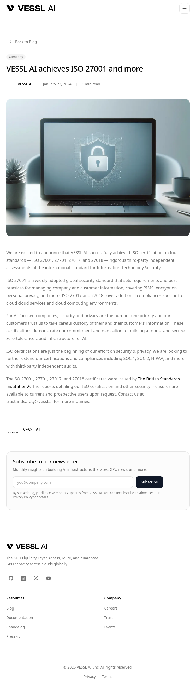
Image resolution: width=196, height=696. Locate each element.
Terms (107, 676)
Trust (108, 617)
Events (110, 626)
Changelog (15, 626)
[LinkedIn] (23, 578)
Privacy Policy (23, 497)
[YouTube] (48, 578)
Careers (110, 608)
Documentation (19, 617)
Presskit (13, 636)
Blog (10, 608)
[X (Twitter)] (36, 578)
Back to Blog (23, 41)
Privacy (90, 676)
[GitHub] (11, 578)
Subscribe (149, 481)
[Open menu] (184, 8)
